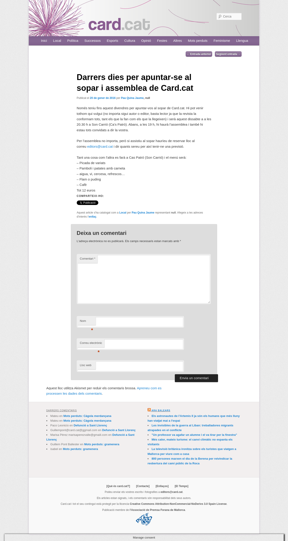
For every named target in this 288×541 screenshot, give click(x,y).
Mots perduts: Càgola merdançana (87, 416)
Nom (86, 322)
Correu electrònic (91, 344)
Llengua (242, 40)
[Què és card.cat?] (118, 486)
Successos (92, 40)
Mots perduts (197, 40)
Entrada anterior (199, 54)
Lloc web (85, 365)
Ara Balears (160, 410)
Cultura (129, 40)
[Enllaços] (162, 486)
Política (72, 40)
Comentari (87, 258)
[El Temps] (181, 486)
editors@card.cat (100, 146)
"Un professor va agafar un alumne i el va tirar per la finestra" (194, 434)
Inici (44, 40)
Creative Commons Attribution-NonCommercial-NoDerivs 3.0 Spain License (178, 503)
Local (57, 40)
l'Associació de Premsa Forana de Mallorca (157, 510)
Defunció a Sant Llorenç (90, 425)
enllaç (92, 216)
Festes (162, 40)
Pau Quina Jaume (132, 98)
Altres (177, 40)
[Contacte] (142, 486)
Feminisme (222, 40)
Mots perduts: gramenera (101, 444)
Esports (112, 40)
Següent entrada (228, 54)
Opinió (146, 40)
